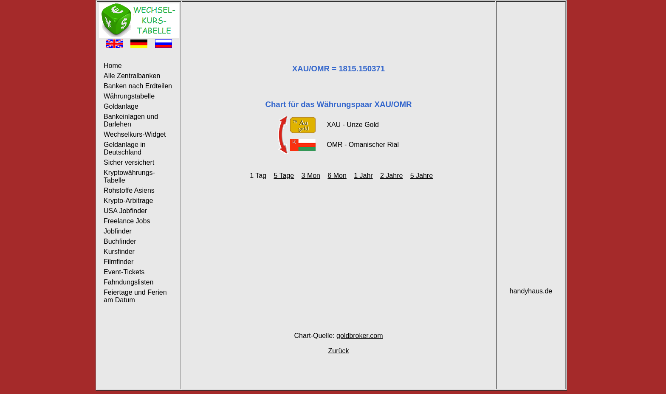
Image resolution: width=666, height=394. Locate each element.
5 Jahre (421, 175)
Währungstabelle (129, 96)
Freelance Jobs (127, 221)
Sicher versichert (129, 162)
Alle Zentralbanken (132, 75)
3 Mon (311, 175)
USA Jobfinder (125, 210)
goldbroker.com (359, 335)
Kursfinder (119, 251)
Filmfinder (118, 261)
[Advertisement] (338, 22)
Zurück (338, 351)
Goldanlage (121, 106)
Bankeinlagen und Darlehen (131, 120)
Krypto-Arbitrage (128, 200)
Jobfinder (118, 231)
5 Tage (284, 175)
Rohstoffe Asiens (129, 190)
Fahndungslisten (128, 282)
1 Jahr (363, 175)
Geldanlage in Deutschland (125, 148)
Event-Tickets (124, 272)
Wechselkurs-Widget (135, 134)
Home (113, 65)
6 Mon (336, 175)
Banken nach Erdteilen (138, 86)
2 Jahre (391, 175)
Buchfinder (120, 241)
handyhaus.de (531, 291)
